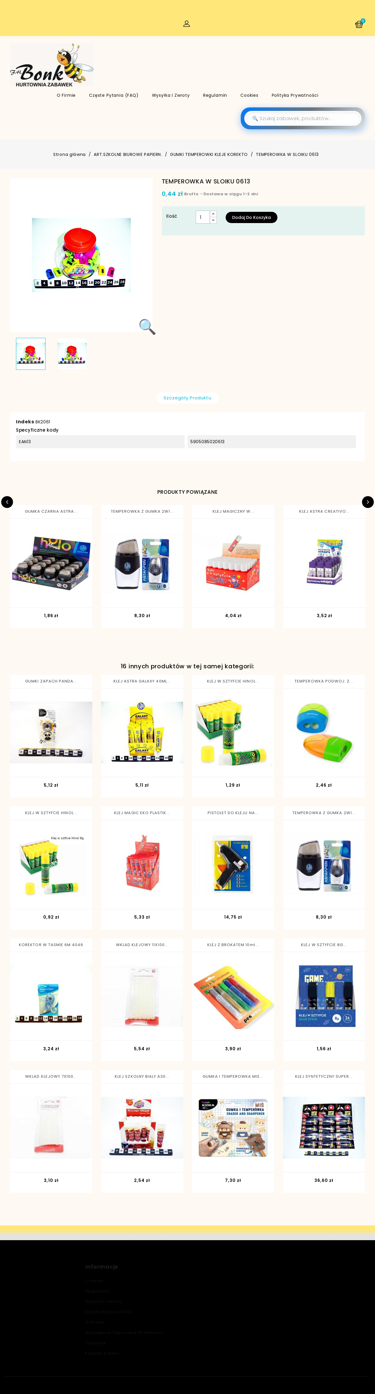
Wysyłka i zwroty (171, 95)
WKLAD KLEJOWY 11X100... (142, 945)
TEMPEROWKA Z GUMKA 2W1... (142, 511)
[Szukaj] (302, 118)
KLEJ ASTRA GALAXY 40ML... (142, 681)
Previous (7, 502)
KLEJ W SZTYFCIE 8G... (324, 945)
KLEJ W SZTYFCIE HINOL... (233, 681)
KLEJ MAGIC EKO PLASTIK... (142, 813)
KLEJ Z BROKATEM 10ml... (233, 945)
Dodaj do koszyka (251, 217)
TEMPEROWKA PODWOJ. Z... (324, 681)
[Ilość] (203, 217)
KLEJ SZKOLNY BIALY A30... (142, 1076)
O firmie (66, 95)
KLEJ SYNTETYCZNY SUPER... (324, 1076)
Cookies (249, 95)
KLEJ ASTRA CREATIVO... (324, 511)
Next (368, 502)
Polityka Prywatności (295, 95)
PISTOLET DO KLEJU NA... (233, 813)
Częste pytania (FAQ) (114, 95)
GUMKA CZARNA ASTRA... (51, 511)
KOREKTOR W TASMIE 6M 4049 (51, 945)
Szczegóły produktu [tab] (187, 398)
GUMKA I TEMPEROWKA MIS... (233, 1076)
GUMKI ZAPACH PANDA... (51, 681)
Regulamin (215, 95)
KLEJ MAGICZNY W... (233, 511)
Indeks (25, 421)
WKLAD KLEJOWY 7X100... (51, 1076)
